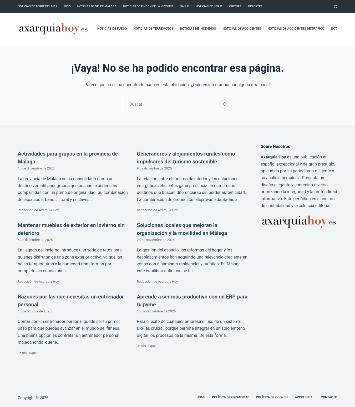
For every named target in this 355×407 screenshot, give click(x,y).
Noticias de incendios (198, 28)
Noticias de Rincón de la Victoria (148, 6)
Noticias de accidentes (241, 28)
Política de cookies (272, 397)
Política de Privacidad (230, 397)
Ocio (67, 6)
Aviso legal (305, 397)
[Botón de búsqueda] (225, 104)
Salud (184, 6)
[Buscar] (335, 6)
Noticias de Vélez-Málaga (96, 6)
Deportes (255, 6)
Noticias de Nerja (209, 6)
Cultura (235, 6)
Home (200, 397)
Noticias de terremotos (153, 28)
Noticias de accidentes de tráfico (296, 28)
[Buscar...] (172, 104)
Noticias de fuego (112, 28)
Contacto (329, 397)
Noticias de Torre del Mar (38, 6)
